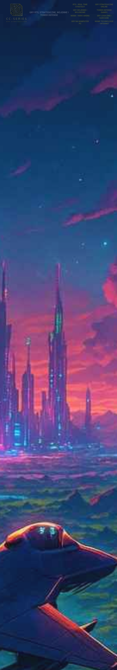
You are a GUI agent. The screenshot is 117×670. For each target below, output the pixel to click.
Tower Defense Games (104, 11)
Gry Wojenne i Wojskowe (80, 11)
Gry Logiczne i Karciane (104, 17)
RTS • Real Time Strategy (80, 5)
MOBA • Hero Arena (80, 16)
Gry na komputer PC (80, 22)
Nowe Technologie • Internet (104, 22)
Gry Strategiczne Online (104, 5)
